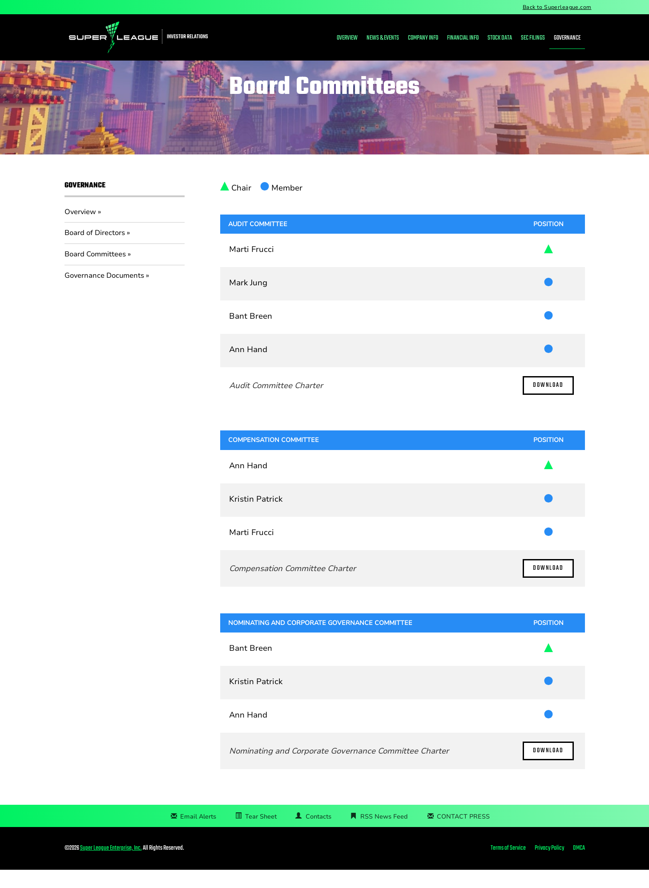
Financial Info (463, 38)
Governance (567, 38)
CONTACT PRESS (463, 835)
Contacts (318, 835)
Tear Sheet (261, 835)
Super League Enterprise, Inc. (111, 866)
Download (548, 404)
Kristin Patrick (255, 517)
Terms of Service (508, 866)
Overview (347, 38)
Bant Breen (250, 334)
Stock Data (500, 38)
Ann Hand (248, 368)
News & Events (383, 38)
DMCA (579, 866)
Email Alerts (198, 835)
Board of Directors (94, 251)
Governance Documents (104, 294)
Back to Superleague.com (557, 7)
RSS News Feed (384, 835)
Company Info (423, 38)
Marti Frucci (251, 268)
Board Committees (95, 272)
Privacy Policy (549, 866)
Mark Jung (248, 301)
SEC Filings (533, 38)
